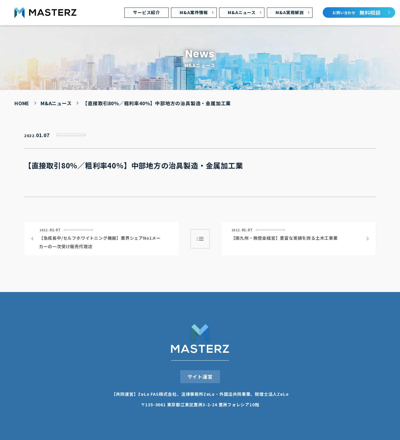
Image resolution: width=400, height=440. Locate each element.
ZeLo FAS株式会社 (157, 394)
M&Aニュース (56, 103)
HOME (21, 103)
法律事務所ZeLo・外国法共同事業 (216, 394)
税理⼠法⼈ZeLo (272, 394)
